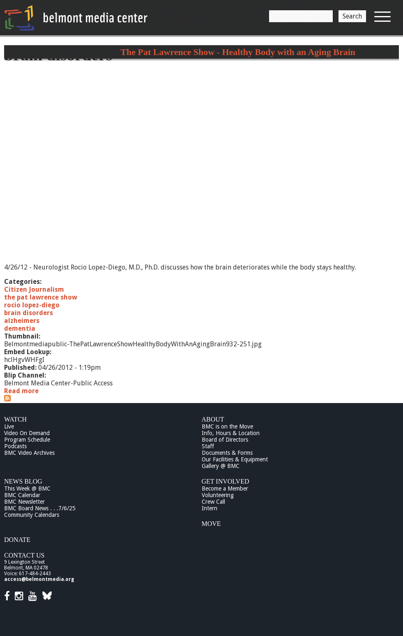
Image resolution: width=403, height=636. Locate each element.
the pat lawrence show (40, 297)
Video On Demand (27, 433)
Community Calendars (31, 515)
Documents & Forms (227, 452)
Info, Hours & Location (231, 433)
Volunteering (218, 495)
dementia (19, 328)
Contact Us (24, 555)
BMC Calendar (22, 495)
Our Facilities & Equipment (235, 459)
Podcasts (15, 446)
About (213, 419)
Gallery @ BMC (220, 466)
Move (211, 523)
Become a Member (225, 488)
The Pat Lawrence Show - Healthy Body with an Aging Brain (237, 52)
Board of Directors (225, 439)
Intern (209, 508)
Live (9, 426)
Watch (15, 419)
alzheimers (21, 321)
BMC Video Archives (29, 452)
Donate (17, 539)
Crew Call (213, 501)
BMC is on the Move (227, 426)
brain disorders (28, 313)
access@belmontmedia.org (39, 579)
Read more (21, 391)
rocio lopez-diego (32, 305)
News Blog (23, 481)
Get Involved (225, 481)
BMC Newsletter (24, 501)
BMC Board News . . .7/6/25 (40, 508)
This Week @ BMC (27, 488)
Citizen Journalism (34, 289)
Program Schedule (27, 439)
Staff (208, 446)
